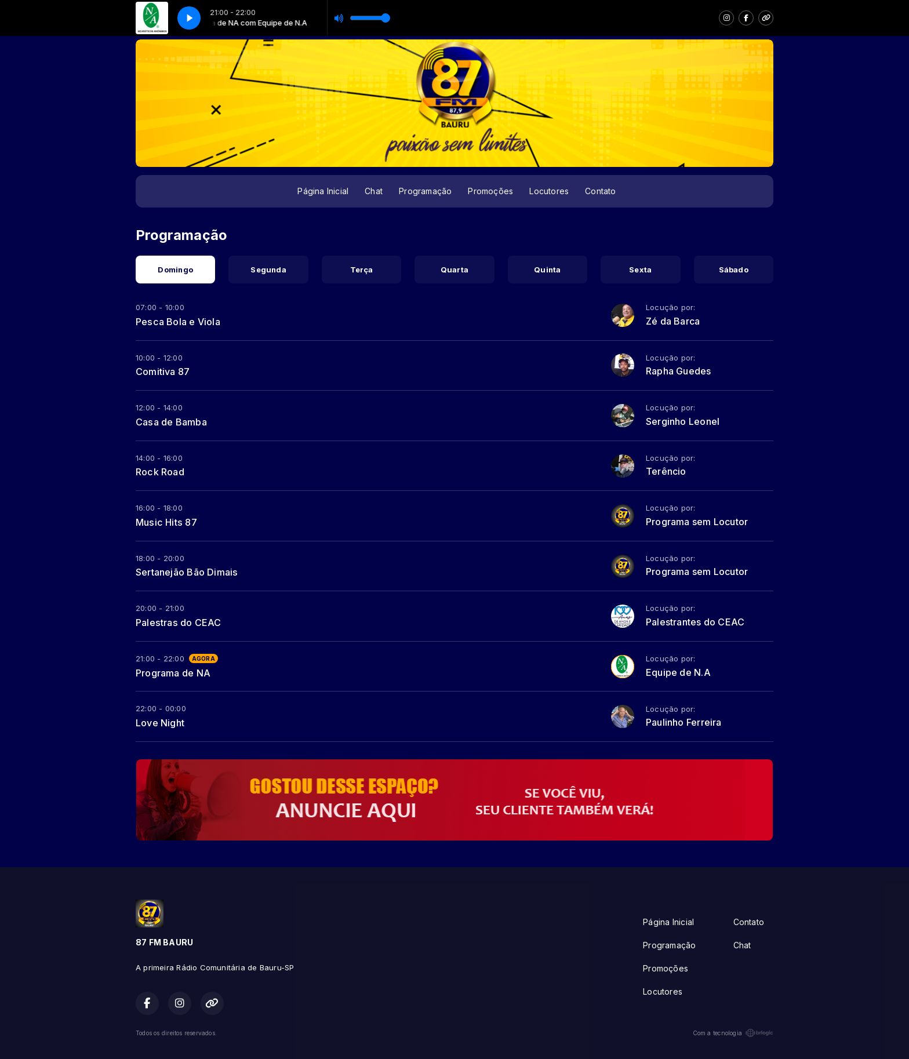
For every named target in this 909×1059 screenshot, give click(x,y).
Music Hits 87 (166, 522)
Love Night (160, 723)
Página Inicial (322, 191)
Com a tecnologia (733, 1033)
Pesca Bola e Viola (178, 321)
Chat (374, 191)
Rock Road (160, 472)
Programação (425, 191)
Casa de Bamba (171, 422)
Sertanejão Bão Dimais (187, 572)
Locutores (549, 191)
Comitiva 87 (163, 371)
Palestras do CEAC (178, 622)
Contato (600, 191)
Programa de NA (173, 673)
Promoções (490, 191)
